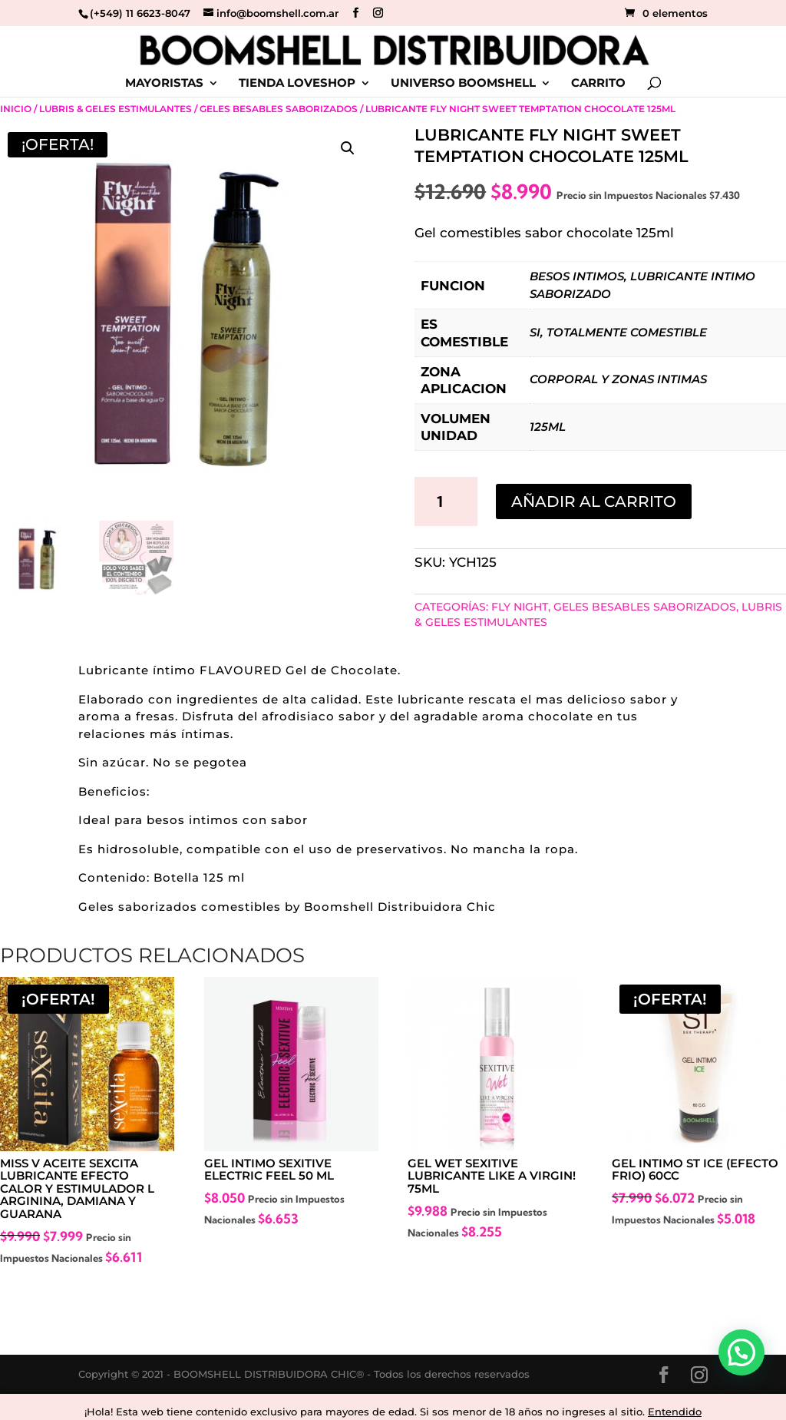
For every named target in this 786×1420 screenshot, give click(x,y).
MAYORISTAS (164, 84)
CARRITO (598, 84)
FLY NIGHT (519, 607)
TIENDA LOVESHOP (297, 84)
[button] (348, 148)
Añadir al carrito (593, 501)
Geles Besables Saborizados (279, 108)
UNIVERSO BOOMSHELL (463, 84)
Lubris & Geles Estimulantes (115, 108)
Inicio (15, 108)
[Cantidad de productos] (445, 501)
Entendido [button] (675, 1411)
